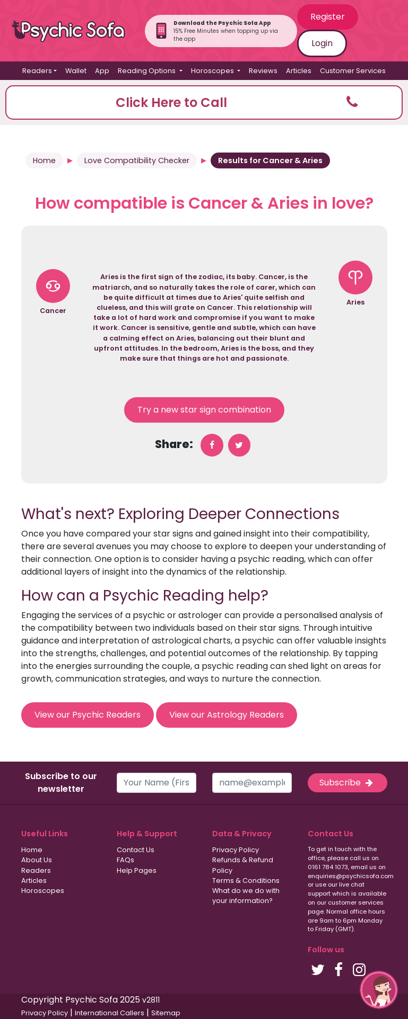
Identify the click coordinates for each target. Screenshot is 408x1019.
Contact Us (135, 849)
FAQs (125, 859)
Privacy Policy (235, 849)
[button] (204, 102)
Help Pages (137, 870)
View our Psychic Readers (87, 715)
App (102, 70)
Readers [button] (37, 70)
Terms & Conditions (246, 880)
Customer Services (353, 70)
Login (322, 43)
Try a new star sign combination (204, 410)
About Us (36, 859)
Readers (36, 870)
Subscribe (347, 782)
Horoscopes (42, 890)
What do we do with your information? (246, 895)
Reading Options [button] (147, 70)
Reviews (263, 70)
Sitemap (165, 1012)
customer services (356, 902)
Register (327, 17)
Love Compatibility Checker (136, 160)
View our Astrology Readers (226, 715)
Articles (298, 70)
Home (44, 160)
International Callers (109, 1012)
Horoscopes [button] (213, 70)
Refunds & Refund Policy (242, 864)
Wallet (75, 70)
